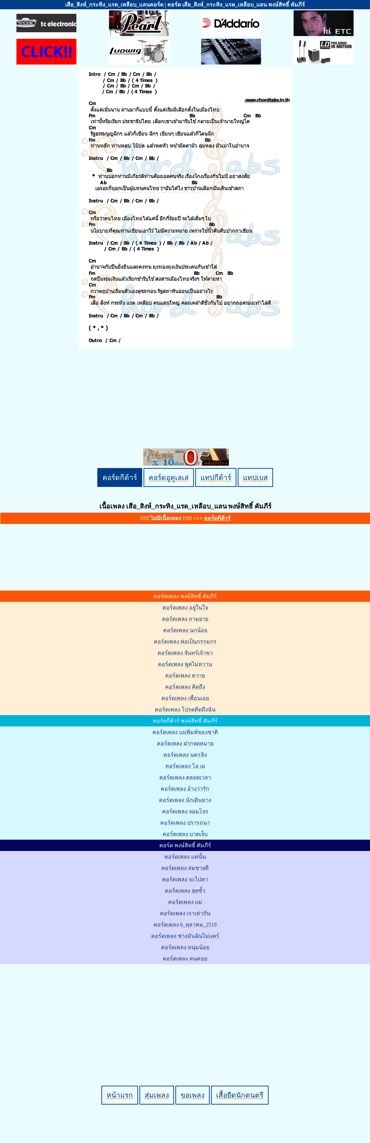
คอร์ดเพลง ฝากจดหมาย (185, 743)
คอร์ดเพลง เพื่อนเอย (185, 698)
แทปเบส (255, 477)
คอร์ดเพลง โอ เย (185, 766)
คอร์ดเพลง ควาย (185, 675)
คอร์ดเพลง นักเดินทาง (185, 800)
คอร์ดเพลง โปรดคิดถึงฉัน (185, 709)
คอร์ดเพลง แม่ (185, 902)
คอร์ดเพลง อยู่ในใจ (185, 607)
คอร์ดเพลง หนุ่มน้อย (185, 947)
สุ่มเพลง (157, 1095)
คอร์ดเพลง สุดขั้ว (185, 891)
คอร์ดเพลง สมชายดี (185, 868)
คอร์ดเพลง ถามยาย (185, 619)
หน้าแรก (120, 1095)
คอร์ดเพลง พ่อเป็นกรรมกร (185, 641)
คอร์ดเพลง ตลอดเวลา (185, 777)
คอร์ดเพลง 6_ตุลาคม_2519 (185, 925)
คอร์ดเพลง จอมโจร (185, 811)
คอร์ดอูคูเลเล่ (169, 477)
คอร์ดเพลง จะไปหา (185, 879)
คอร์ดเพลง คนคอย (185, 958)
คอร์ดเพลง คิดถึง (185, 687)
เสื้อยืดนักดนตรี (239, 1095)
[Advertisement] (186, 1013)
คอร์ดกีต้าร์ (119, 477)
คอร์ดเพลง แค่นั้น (185, 857)
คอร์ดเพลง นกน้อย (185, 630)
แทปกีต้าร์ (215, 477)
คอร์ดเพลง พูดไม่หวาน (185, 664)
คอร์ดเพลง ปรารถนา (185, 823)
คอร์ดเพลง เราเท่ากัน (185, 913)
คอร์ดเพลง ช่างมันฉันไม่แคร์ (185, 936)
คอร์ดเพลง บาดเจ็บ (185, 834)
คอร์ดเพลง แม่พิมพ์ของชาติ (185, 732)
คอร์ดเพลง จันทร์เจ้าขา (185, 653)
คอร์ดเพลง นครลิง (185, 755)
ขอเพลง (193, 1095)
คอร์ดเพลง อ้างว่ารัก (185, 789)
